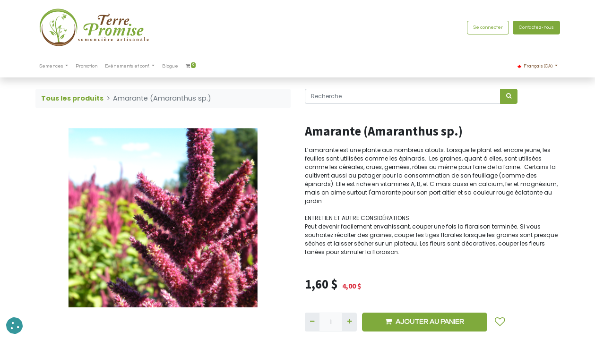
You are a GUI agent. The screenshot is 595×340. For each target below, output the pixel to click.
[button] (500, 322)
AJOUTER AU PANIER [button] (424, 321)
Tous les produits (72, 98)
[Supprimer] (312, 322)
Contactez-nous (536, 27)
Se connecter (488, 27)
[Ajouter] (349, 322)
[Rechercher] (508, 96)
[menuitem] (86, 66)
